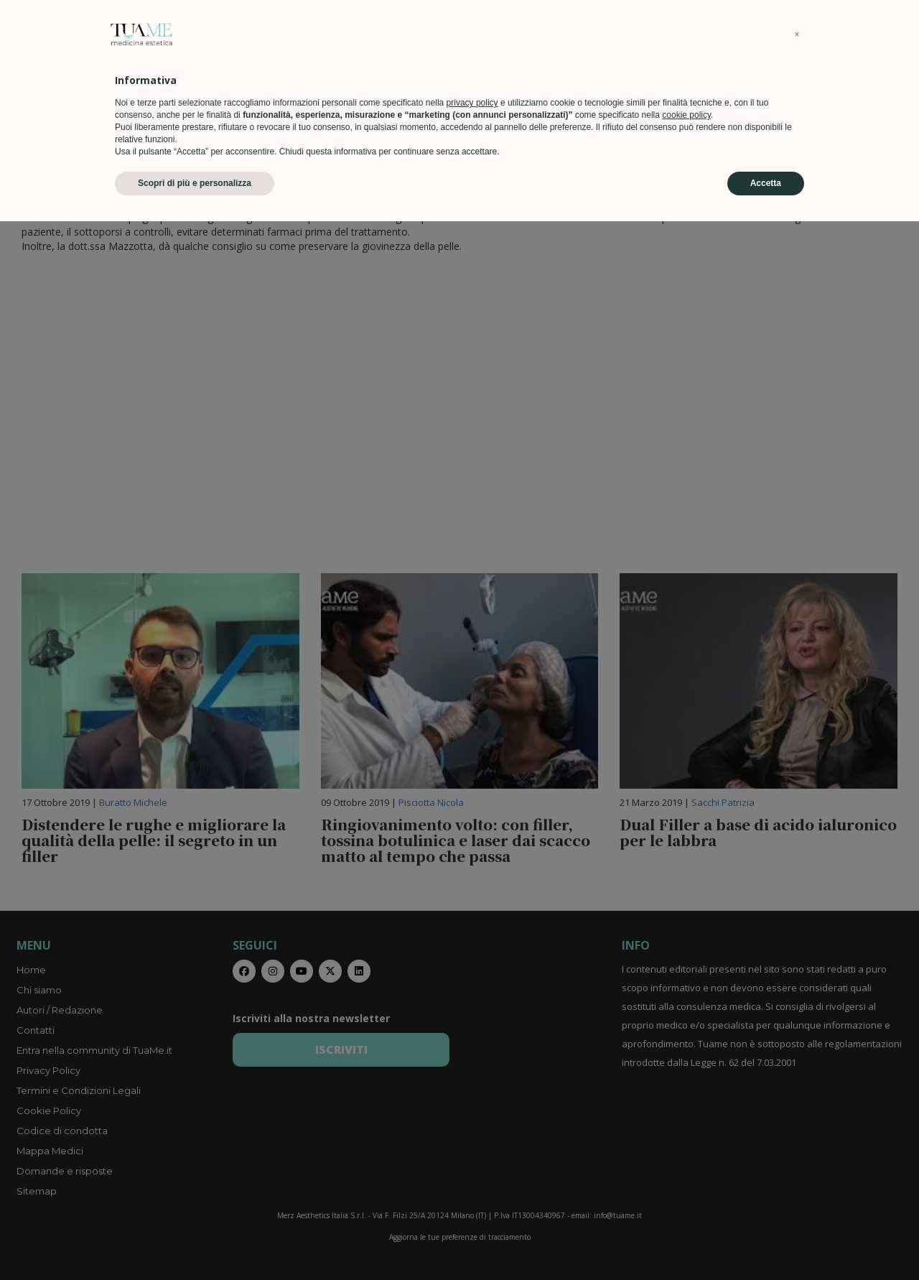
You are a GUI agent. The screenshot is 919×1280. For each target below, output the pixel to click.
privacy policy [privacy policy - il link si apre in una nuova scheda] (472, 1161)
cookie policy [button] (686, 1174)
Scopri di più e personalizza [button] (194, 1242)
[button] (796, 1093)
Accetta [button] (765, 1242)
